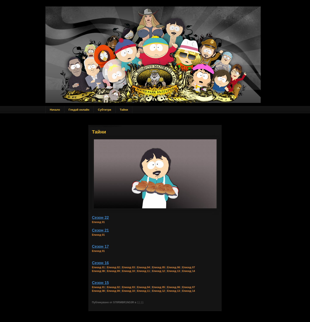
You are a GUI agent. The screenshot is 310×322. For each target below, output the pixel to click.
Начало (55, 109)
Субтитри (104, 109)
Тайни (124, 109)
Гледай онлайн (79, 109)
